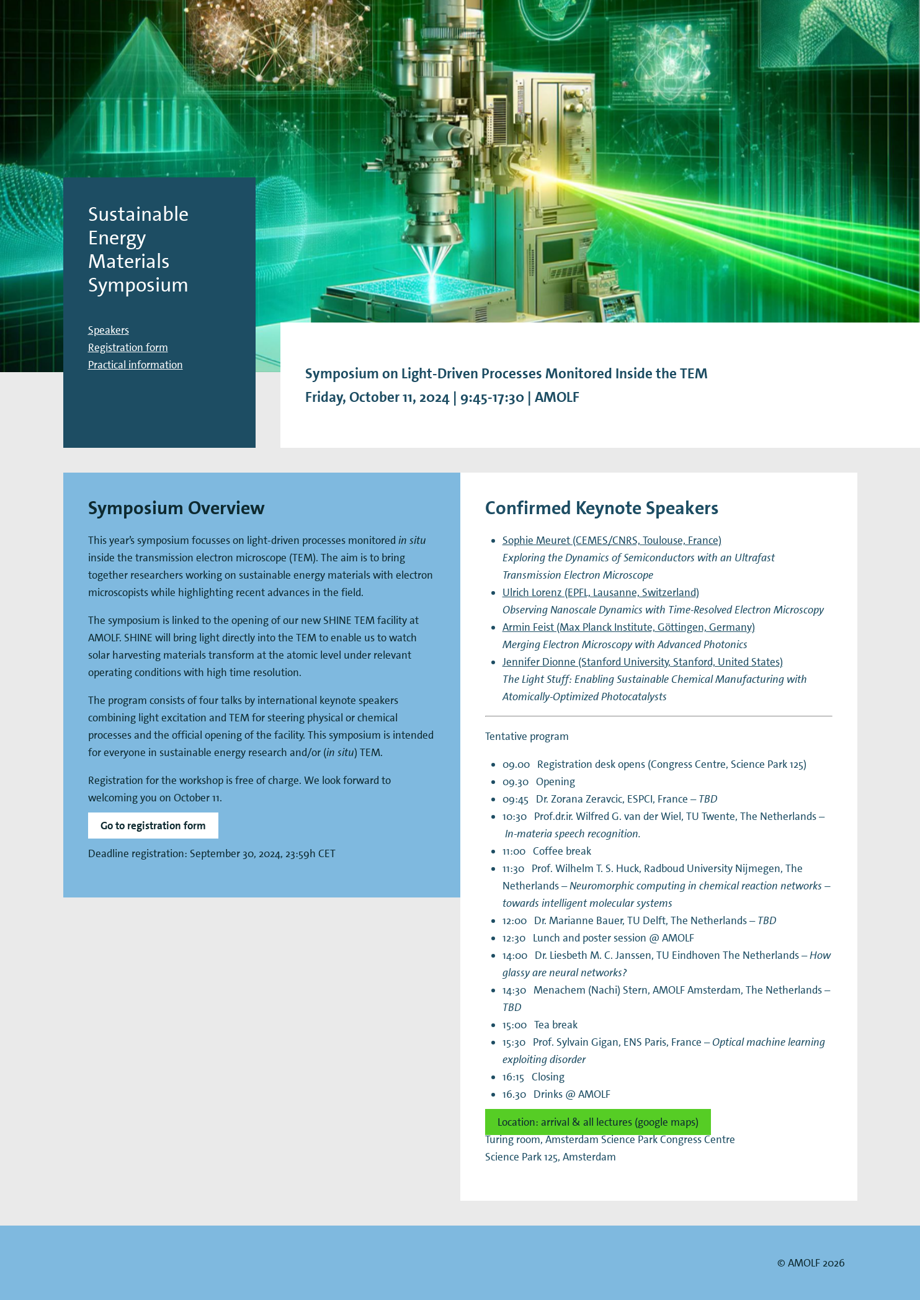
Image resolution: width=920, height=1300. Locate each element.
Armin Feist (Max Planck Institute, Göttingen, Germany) (628, 627)
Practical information (135, 365)
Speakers (108, 330)
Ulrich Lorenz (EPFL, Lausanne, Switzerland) (600, 592)
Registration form (128, 347)
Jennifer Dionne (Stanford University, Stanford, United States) (642, 662)
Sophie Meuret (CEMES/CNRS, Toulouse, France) (611, 540)
